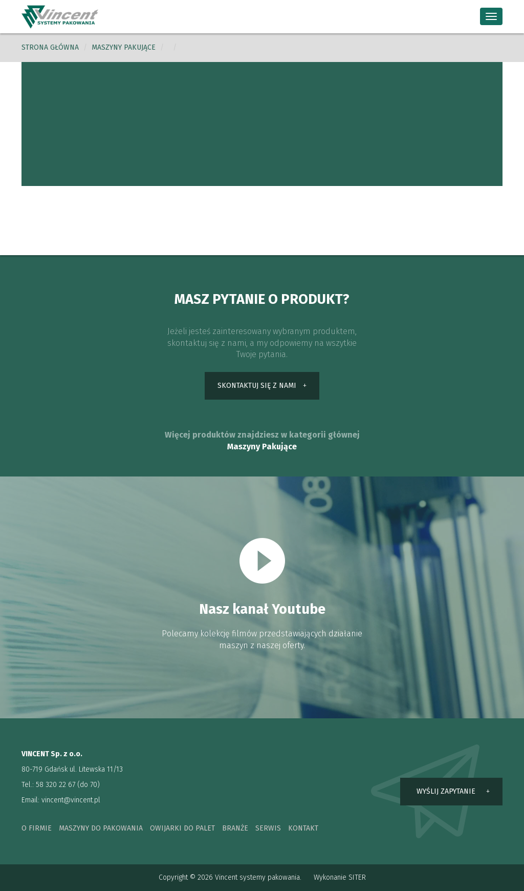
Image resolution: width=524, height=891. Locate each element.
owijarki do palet (182, 828)
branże (235, 828)
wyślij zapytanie (446, 791)
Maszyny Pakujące (262, 446)
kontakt (303, 828)
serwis (268, 828)
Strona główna (50, 47)
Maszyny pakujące (124, 47)
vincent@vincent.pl (70, 800)
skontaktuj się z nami (256, 385)
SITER (357, 877)
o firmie (36, 828)
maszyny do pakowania (101, 828)
